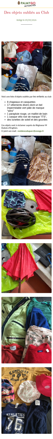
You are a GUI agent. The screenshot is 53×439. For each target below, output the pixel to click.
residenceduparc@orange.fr (31, 131)
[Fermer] (4, 4)
